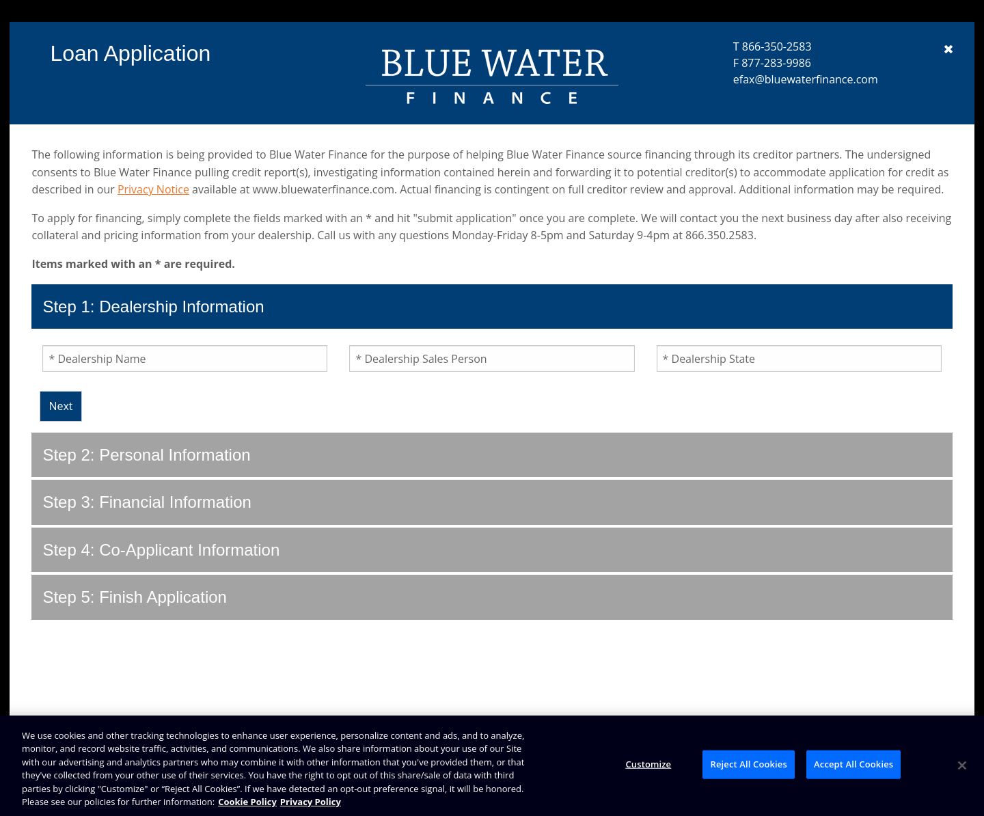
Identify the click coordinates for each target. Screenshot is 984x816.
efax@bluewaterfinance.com (805, 79)
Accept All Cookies (853, 764)
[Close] (962, 765)
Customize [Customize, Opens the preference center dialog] (648, 764)
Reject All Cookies (748, 764)
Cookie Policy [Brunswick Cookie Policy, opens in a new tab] (247, 801)
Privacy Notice (153, 189)
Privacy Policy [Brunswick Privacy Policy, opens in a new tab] (310, 801)
